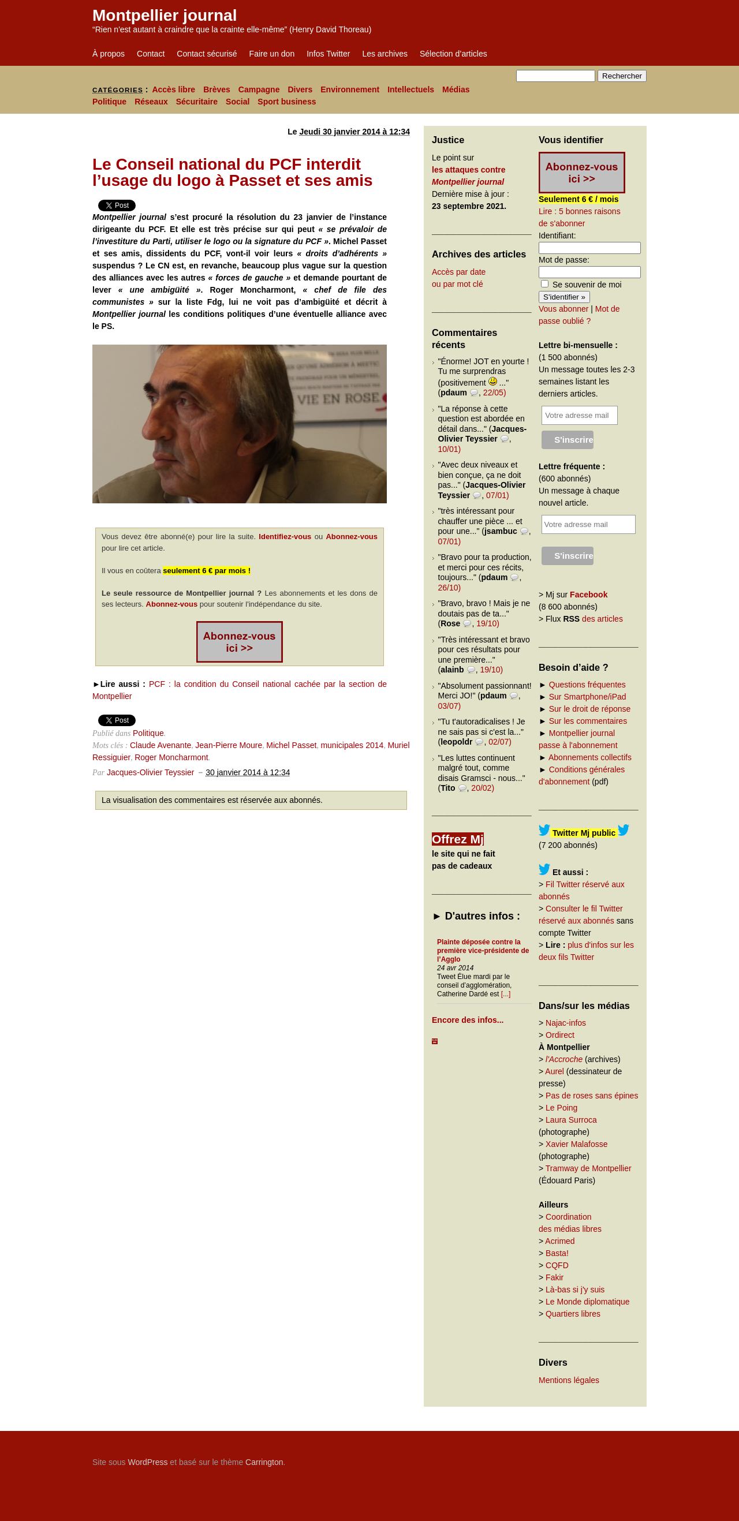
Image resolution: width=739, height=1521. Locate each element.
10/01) (449, 449)
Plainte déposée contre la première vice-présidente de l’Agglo (483, 950)
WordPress (147, 1462)
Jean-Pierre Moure (228, 745)
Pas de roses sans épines (592, 1095)
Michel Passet (291, 745)
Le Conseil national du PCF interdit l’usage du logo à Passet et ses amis (232, 172)
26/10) (449, 587)
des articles (602, 618)
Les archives (385, 53)
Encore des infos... (467, 1020)
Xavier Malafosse (576, 1144)
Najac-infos (566, 1022)
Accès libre (173, 89)
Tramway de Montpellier (589, 1168)
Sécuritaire (197, 101)
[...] (506, 994)
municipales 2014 (351, 745)
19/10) (487, 623)
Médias (455, 89)
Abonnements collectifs (590, 757)
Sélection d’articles (453, 53)
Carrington (264, 1462)
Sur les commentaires (588, 721)
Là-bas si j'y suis (575, 1289)
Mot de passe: (564, 259)
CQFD (557, 1265)
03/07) (449, 706)
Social (237, 101)
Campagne (259, 89)
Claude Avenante (160, 745)
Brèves (216, 89)
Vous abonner (563, 308)
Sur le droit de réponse (590, 708)
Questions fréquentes (587, 684)
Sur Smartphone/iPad (587, 696)
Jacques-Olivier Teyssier (150, 772)
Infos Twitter (328, 53)
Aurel (554, 1071)
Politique (109, 101)
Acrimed (559, 1241)
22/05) (494, 392)
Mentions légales (569, 1380)
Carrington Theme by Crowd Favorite (574, 1458)
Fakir (554, 1277)
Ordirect (560, 1035)
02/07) (500, 741)
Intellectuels (410, 89)
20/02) (482, 788)
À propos (108, 53)
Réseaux (151, 101)
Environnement (349, 89)
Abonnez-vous (352, 536)
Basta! (557, 1253)
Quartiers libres (573, 1313)
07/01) (497, 495)
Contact (151, 53)
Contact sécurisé (207, 53)
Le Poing (561, 1107)
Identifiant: (557, 235)
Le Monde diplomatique (588, 1301)
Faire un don (272, 53)
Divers (300, 89)
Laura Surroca (571, 1119)
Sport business (286, 101)
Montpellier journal (164, 15)
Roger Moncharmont (171, 757)
